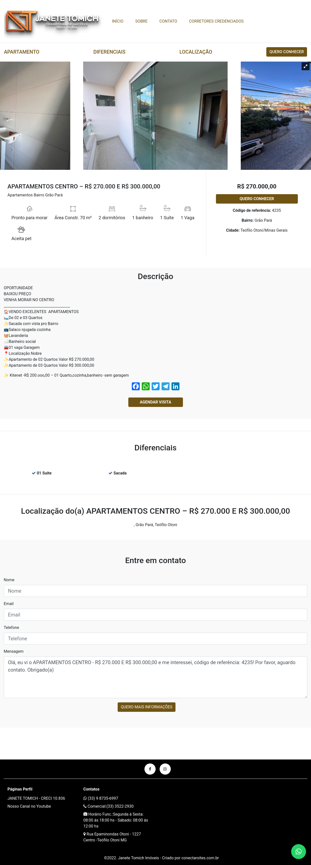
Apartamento (21, 52)
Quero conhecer (287, 51)
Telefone (11, 627)
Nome (9, 579)
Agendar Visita (155, 402)
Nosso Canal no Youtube (29, 806)
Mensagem (14, 651)
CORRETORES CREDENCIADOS (216, 21)
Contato (168, 21)
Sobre (141, 21)
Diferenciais (109, 52)
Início (117, 21)
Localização (195, 52)
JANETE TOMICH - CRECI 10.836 (36, 798)
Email (9, 603)
